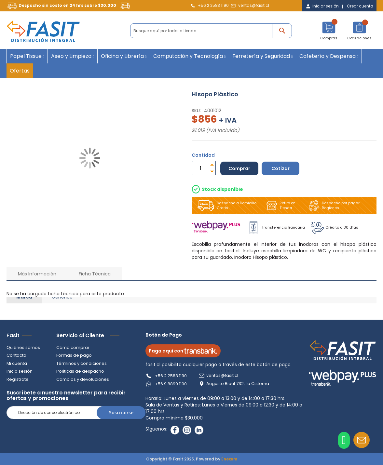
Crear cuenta (360, 6)
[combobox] (211, 30)
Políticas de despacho (80, 371)
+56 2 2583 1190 (213, 5)
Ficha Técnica (95, 274)
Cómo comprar (72, 347)
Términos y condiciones (81, 363)
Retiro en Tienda (279, 205)
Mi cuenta (17, 363)
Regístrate (18, 379)
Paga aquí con (183, 351)
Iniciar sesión (325, 6)
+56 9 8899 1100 (171, 384)
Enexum (229, 459)
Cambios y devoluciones (82, 379)
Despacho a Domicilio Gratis (225, 205)
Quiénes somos (23, 347)
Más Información (37, 274)
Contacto (16, 355)
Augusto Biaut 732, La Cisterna (237, 384)
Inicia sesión (20, 371)
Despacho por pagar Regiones (333, 205)
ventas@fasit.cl (253, 5)
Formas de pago (74, 355)
